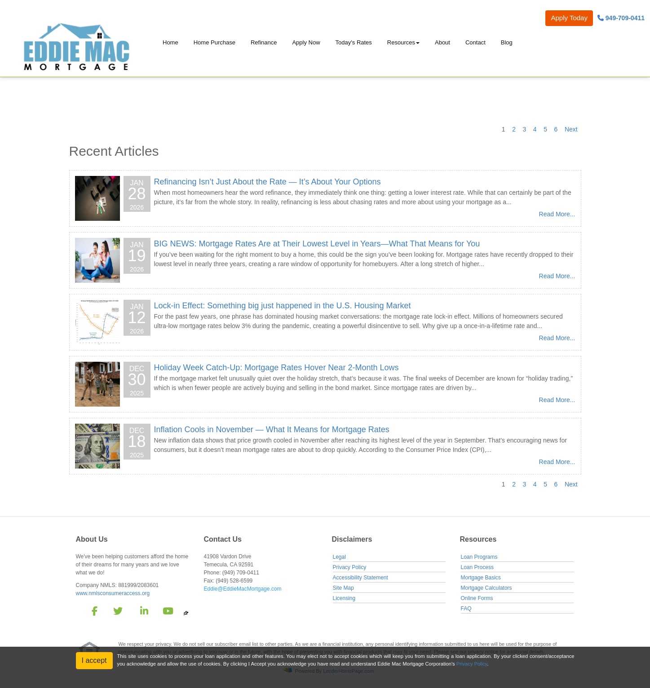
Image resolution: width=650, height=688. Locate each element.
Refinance (264, 42)
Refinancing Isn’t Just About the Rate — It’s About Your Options (267, 181)
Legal (339, 557)
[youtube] (168, 612)
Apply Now (306, 42)
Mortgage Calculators (486, 588)
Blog (507, 42)
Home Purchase (214, 42)
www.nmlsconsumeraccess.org (113, 593)
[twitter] (117, 612)
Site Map (343, 588)
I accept (94, 660)
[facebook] (92, 612)
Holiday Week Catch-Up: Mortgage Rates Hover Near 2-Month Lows (276, 367)
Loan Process (477, 567)
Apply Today (569, 18)
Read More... (557, 214)
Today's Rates (354, 42)
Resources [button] (401, 42)
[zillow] (186, 612)
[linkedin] (143, 612)
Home (170, 42)
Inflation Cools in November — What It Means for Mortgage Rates (271, 429)
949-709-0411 (621, 18)
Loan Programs (479, 557)
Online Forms (477, 598)
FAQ (466, 608)
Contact (475, 42)
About (442, 42)
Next (571, 129)
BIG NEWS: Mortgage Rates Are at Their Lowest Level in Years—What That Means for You (317, 243)
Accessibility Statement (360, 577)
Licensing (344, 598)
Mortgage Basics (481, 577)
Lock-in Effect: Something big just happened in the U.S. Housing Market (282, 305)
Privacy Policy (350, 567)
